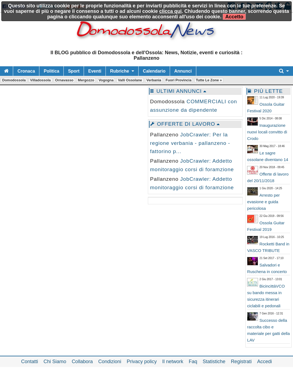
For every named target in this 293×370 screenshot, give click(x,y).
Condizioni (109, 361)
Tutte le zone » (209, 80)
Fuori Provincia (179, 80)
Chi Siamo (54, 361)
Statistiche (214, 361)
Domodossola (14, 80)
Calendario (154, 71)
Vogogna (106, 80)
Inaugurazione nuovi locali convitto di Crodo (267, 132)
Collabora (82, 361)
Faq (193, 361)
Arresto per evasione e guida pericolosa (263, 202)
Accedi (264, 361)
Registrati (241, 361)
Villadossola (40, 80)
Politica (51, 71)
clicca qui (170, 11)
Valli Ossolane (130, 80)
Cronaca (26, 71)
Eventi (94, 71)
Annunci (183, 71)
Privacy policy (142, 361)
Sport (74, 71)
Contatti (29, 361)
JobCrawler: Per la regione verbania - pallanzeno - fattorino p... (190, 143)
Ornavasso (64, 80)
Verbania (153, 80)
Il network (172, 361)
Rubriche (119, 71)
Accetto (234, 16)
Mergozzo (86, 80)
